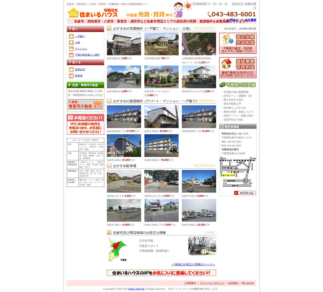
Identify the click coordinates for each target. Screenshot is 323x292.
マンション (81, 48)
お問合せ (233, 20)
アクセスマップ (244, 193)
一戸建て (80, 36)
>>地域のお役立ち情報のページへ (193, 264)
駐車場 (78, 75)
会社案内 (233, 282)
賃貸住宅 (80, 69)
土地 (77, 42)
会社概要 (250, 20)
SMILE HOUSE (136, 288)
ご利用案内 (190, 282)
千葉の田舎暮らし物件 (87, 54)
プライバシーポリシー (212, 282)
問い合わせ (248, 282)
